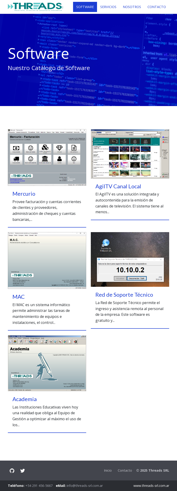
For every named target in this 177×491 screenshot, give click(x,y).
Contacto (125, 470)
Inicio (108, 470)
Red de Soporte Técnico (124, 294)
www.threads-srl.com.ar (151, 485)
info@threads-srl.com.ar (85, 485)
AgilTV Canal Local (118, 186)
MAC (18, 296)
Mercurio (23, 193)
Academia (24, 399)
